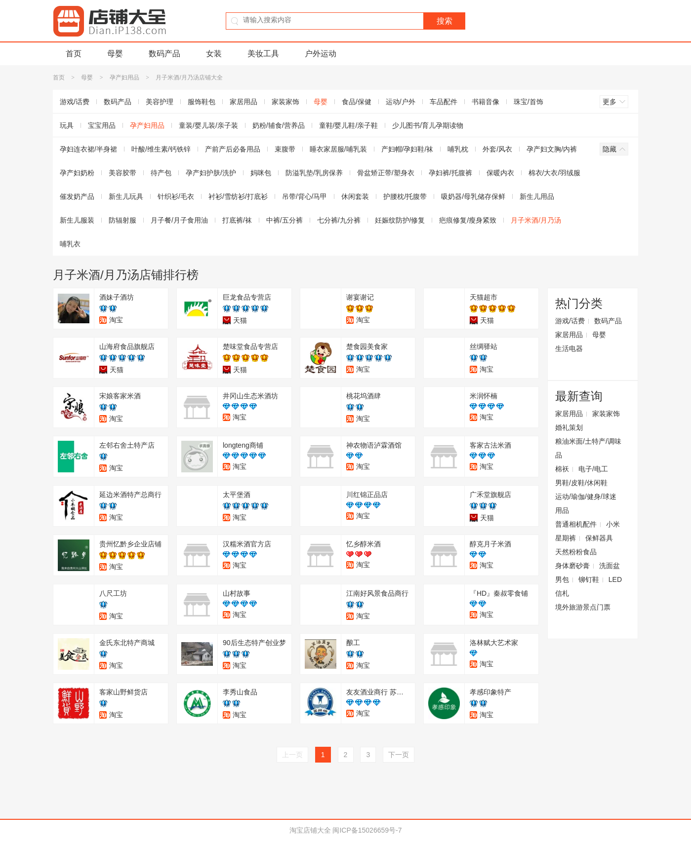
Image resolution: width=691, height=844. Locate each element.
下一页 (398, 755)
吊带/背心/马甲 (304, 196)
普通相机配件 (576, 524)
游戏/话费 (74, 102)
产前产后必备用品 (232, 149)
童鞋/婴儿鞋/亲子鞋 (348, 125)
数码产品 (164, 53)
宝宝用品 (102, 125)
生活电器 (569, 348)
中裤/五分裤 (284, 220)
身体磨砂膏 (572, 566)
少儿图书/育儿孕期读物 (427, 125)
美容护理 (159, 102)
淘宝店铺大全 (310, 830)
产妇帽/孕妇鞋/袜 (407, 149)
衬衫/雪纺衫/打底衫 (238, 196)
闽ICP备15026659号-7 (367, 830)
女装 (214, 53)
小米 (613, 524)
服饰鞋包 (201, 102)
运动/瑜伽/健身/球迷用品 (585, 503)
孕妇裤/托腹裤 (450, 173)
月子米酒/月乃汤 (536, 220)
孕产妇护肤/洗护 (211, 173)
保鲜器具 (599, 538)
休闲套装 (355, 196)
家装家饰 (285, 102)
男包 (562, 579)
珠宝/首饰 (528, 102)
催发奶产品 (77, 196)
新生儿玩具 (126, 196)
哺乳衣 (70, 244)
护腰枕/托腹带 (405, 196)
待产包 (161, 173)
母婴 (115, 53)
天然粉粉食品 (576, 552)
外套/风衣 (497, 149)
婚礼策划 (569, 427)
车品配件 (443, 102)
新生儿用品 (537, 196)
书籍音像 (485, 102)
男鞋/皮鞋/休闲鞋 (581, 483)
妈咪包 (260, 173)
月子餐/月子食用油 (179, 220)
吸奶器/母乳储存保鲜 (473, 196)
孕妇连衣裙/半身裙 (88, 149)
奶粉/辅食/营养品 (278, 125)
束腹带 (285, 149)
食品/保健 (356, 102)
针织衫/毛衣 (176, 196)
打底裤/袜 (237, 220)
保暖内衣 (500, 173)
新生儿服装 (77, 220)
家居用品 (243, 102)
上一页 (292, 755)
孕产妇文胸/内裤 (552, 149)
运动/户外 (400, 102)
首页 (73, 53)
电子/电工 (593, 469)
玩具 (67, 125)
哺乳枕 (457, 149)
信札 (562, 593)
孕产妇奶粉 (77, 173)
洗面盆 (609, 566)
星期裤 (565, 538)
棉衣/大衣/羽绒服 (554, 173)
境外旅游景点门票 (582, 607)
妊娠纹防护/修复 (400, 220)
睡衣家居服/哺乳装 (338, 149)
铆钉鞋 (588, 579)
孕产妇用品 (124, 77)
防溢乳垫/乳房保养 (314, 173)
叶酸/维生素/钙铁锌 (161, 149)
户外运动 (320, 53)
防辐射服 (122, 220)
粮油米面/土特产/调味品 (588, 448)
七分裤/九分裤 (339, 220)
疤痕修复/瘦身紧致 (467, 220)
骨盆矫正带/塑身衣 (385, 173)
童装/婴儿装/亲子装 (208, 125)
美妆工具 (263, 53)
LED (615, 579)
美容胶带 (122, 173)
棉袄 (562, 469)
